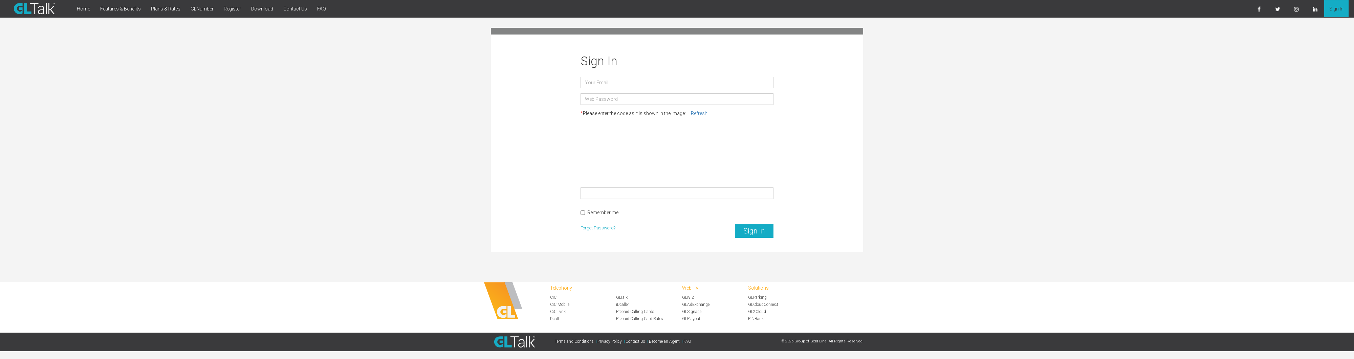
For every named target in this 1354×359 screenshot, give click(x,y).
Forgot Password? (598, 227)
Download (262, 9)
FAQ (321, 9)
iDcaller (622, 304)
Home (83, 9)
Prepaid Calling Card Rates (639, 318)
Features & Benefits (120, 9)
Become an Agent (664, 341)
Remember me (599, 212)
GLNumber (202, 9)
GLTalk (622, 297)
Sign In (1336, 9)
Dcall (554, 318)
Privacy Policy (609, 341)
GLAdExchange (695, 304)
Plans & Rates (165, 9)
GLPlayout (691, 318)
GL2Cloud (757, 311)
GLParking (757, 297)
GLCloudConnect (763, 304)
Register (232, 9)
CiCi (554, 297)
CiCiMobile (559, 304)
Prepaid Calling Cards (635, 311)
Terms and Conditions (574, 341)
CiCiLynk (558, 311)
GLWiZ (688, 297)
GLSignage (691, 311)
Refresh (699, 113)
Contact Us (295, 9)
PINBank (756, 318)
